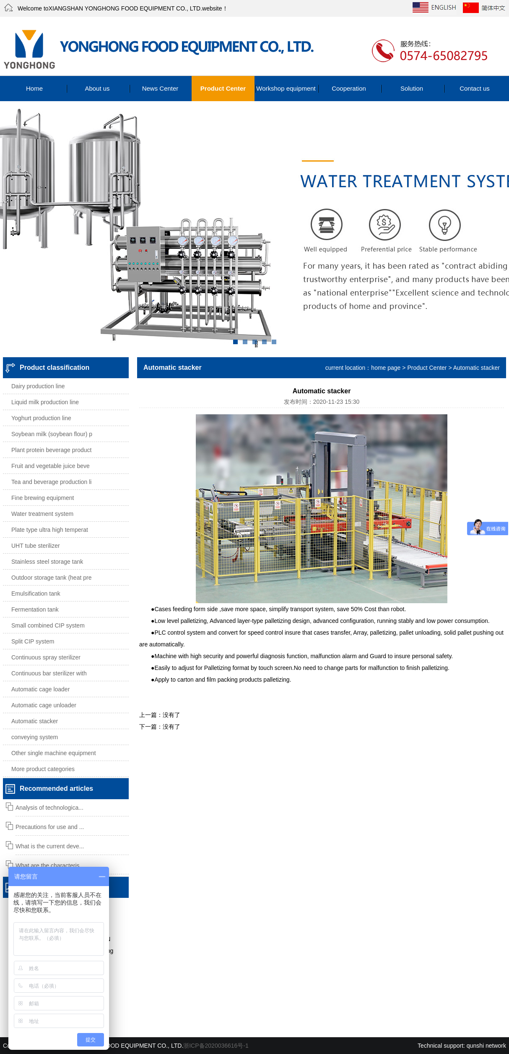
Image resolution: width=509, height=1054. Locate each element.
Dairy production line (38, 386)
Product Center (223, 88)
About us (97, 88)
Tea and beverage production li (51, 482)
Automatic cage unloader (43, 705)
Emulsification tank (35, 593)
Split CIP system (32, 641)
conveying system (34, 737)
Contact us (475, 88)
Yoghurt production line (41, 418)
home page (385, 367)
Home (34, 88)
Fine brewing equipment (42, 497)
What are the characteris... (50, 865)
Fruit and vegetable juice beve (50, 466)
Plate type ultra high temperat (49, 529)
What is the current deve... (50, 846)
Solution (411, 88)
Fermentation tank (35, 609)
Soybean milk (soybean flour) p (51, 434)
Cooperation (349, 88)
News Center (160, 88)
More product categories (43, 769)
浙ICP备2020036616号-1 (216, 1045)
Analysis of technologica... (49, 807)
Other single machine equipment (53, 753)
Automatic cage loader (40, 689)
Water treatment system (42, 513)
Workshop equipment (285, 88)
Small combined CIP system (48, 625)
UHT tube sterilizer (35, 545)
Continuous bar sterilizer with (49, 673)
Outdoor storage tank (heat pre (51, 577)
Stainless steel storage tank (47, 561)
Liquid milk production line (45, 402)
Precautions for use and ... (50, 827)
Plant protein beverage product (51, 450)
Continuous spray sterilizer (46, 657)
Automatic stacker (34, 721)
